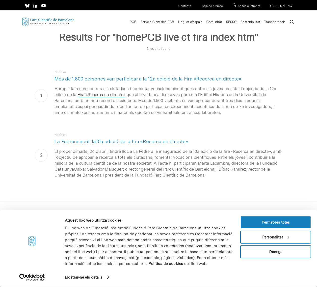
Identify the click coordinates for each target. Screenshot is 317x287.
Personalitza (275, 237)
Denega (275, 252)
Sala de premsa (212, 6)
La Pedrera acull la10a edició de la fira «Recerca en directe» (121, 141)
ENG (289, 6)
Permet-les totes (276, 222)
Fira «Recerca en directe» (101, 94)
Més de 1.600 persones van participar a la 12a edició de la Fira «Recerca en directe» (147, 79)
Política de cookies (166, 263)
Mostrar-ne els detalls (84, 277)
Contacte (184, 6)
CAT (273, 6)
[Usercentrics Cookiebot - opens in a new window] (32, 277)
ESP (281, 6)
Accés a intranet (249, 6)
